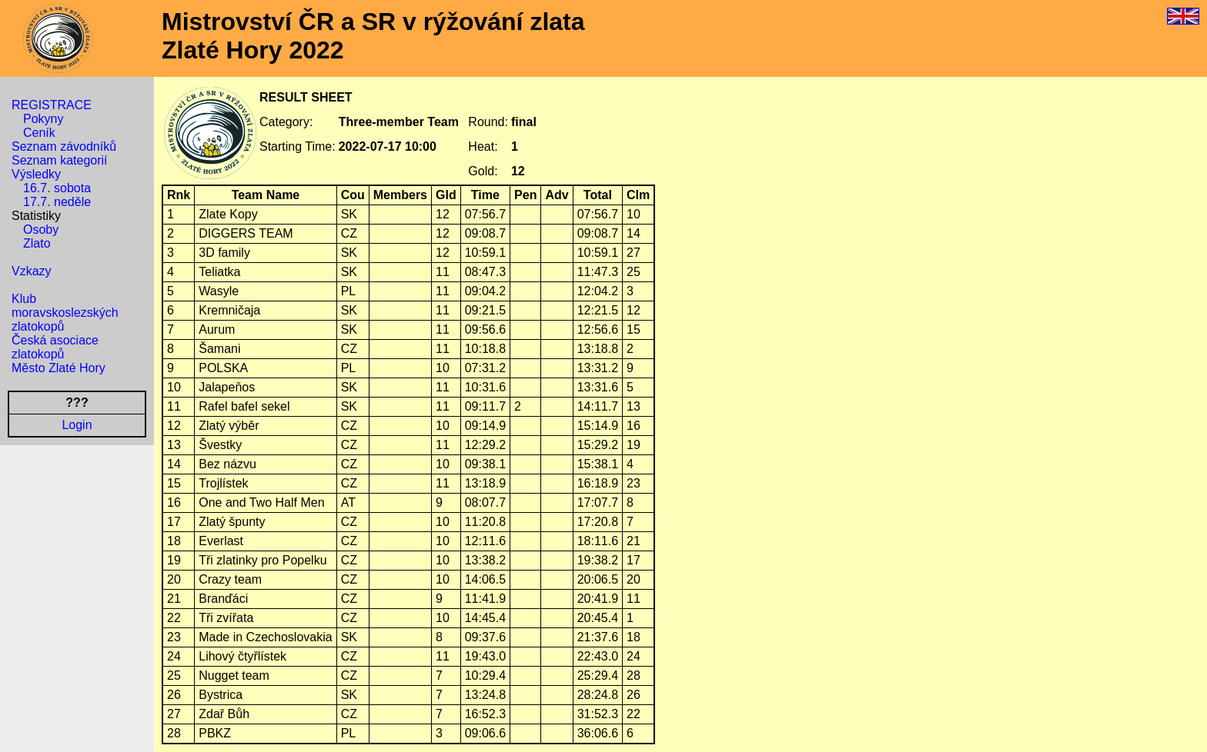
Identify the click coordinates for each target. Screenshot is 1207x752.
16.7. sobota (57, 188)
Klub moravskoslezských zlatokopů (65, 312)
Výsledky (36, 174)
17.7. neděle (57, 201)
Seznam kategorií (60, 160)
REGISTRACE (52, 104)
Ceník (39, 132)
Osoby (41, 229)
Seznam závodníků (64, 146)
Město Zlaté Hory (58, 367)
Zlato (37, 243)
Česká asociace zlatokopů (55, 347)
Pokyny (43, 118)
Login (77, 424)
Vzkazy (32, 271)
